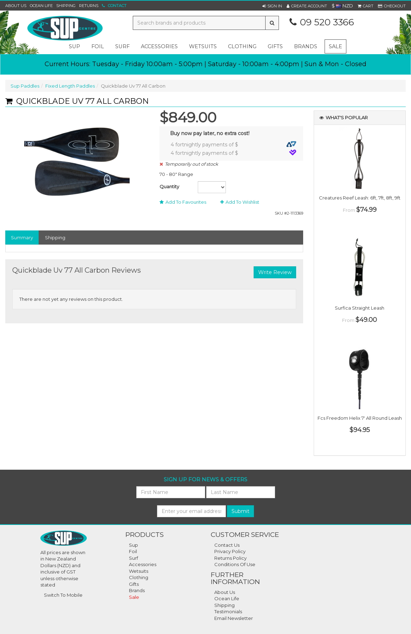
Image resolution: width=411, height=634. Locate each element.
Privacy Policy (230, 551)
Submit (240, 511)
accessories (159, 46)
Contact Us (227, 545)
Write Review (275, 272)
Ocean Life (41, 5)
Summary (22, 237)
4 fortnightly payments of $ (233, 144)
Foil (133, 551)
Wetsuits (138, 571)
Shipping (66, 5)
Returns (88, 5)
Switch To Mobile (63, 595)
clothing (242, 46)
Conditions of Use (234, 564)
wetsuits (203, 46)
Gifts (134, 584)
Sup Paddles (25, 86)
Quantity (169, 186)
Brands (305, 46)
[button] (272, 6)
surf (122, 46)
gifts (275, 46)
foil (97, 46)
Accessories (142, 564)
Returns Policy (230, 558)
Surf (133, 558)
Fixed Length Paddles (70, 86)
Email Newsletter (233, 618)
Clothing (138, 577)
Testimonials (228, 611)
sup (74, 46)
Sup (133, 545)
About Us (15, 5)
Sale (335, 46)
